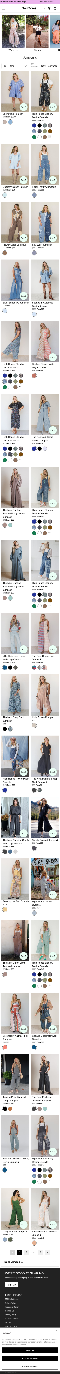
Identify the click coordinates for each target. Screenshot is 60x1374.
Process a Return (12, 1307)
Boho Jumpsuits (30, 1262)
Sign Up (11, 1284)
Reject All (30, 1350)
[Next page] (47, 1252)
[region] (30, 1349)
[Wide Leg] (13, 34)
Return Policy (10, 1303)
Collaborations (11, 1372)
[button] (2, 8)
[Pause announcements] (57, 2)
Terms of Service (11, 1319)
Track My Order (11, 1326)
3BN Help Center (12, 1299)
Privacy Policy (10, 1315)
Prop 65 (8, 1323)
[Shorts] (38, 34)
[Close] (56, 1330)
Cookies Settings (30, 1366)
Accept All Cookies (30, 1358)
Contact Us (9, 1311)
